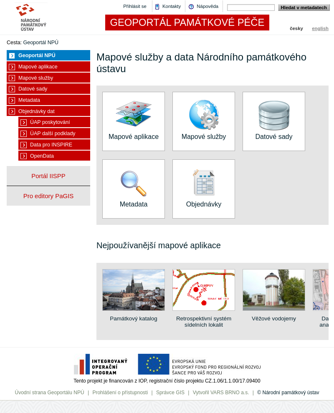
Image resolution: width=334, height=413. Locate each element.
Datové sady (32, 89)
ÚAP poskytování (50, 122)
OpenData (42, 156)
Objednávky (204, 200)
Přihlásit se (135, 6)
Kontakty (171, 6)
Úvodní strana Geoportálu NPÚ (49, 392)
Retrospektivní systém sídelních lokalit (203, 318)
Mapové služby (35, 78)
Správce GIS (170, 392)
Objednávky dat (36, 111)
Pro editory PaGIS (48, 195)
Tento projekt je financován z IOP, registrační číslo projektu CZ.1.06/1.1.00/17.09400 (166, 381)
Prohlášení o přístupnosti (120, 392)
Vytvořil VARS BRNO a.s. (221, 392)
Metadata (29, 100)
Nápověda (207, 6)
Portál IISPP (48, 175)
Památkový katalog (133, 315)
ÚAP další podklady (53, 133)
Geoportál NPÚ (41, 42)
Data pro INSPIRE (51, 145)
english (320, 28)
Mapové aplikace (38, 67)
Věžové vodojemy (274, 315)
